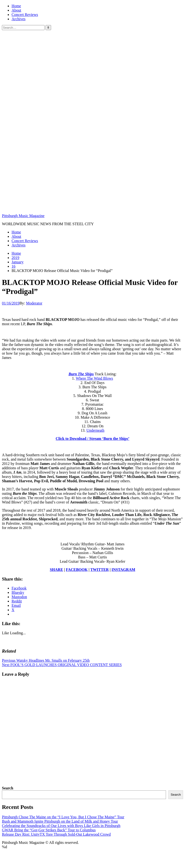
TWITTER (99, 570)
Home (16, 6)
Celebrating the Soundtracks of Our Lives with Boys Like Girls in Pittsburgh (61, 826)
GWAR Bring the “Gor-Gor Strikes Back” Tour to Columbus (49, 830)
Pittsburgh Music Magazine (23, 216)
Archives (19, 19)
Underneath (95, 430)
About (16, 10)
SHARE (56, 570)
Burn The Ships (81, 374)
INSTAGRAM (123, 570)
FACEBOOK (76, 570)
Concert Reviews (25, 15)
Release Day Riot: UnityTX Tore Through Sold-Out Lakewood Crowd (56, 834)
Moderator (34, 303)
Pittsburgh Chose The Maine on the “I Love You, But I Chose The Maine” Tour (63, 817)
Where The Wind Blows (94, 378)
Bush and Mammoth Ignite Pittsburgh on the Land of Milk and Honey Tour (60, 821)
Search (7, 788)
